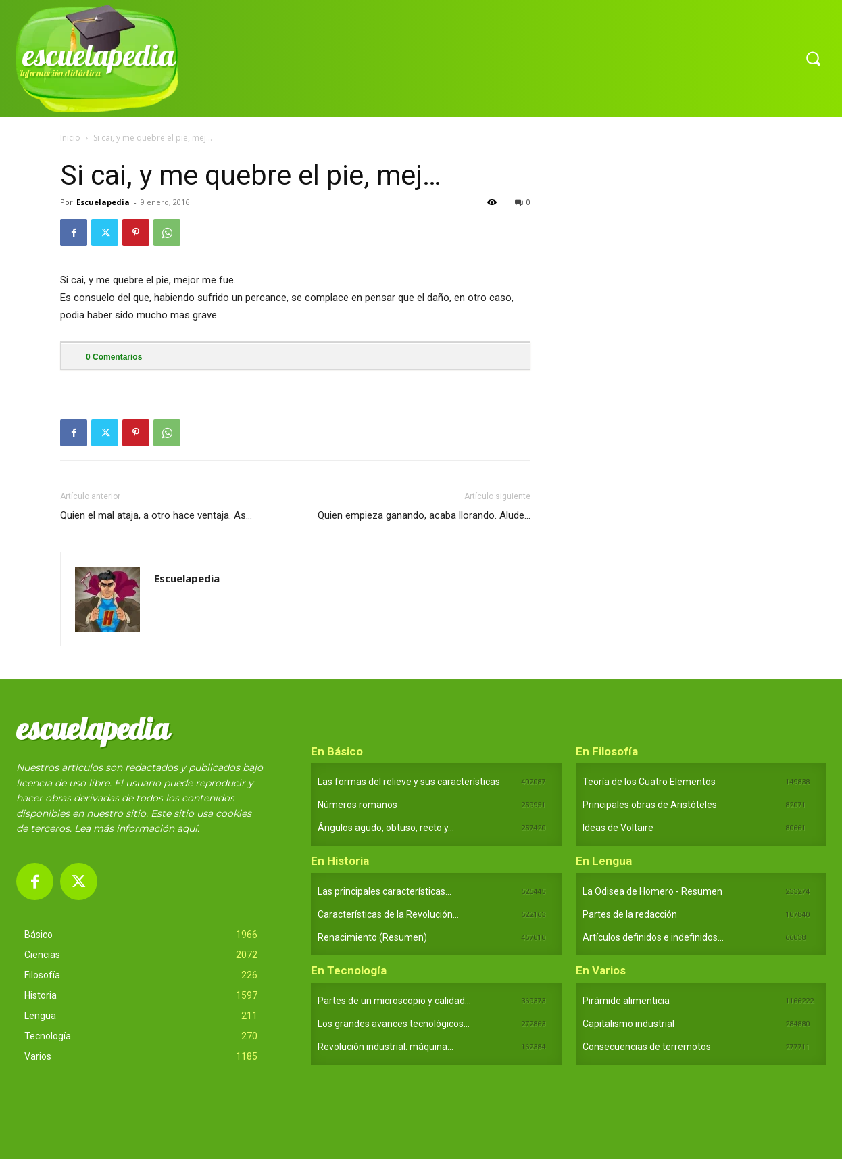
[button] (813, 58)
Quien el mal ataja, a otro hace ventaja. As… (156, 515)
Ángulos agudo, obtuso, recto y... (386, 827)
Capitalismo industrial (628, 1023)
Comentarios (114, 357)
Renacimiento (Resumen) (372, 937)
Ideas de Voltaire (618, 827)
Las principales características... (384, 891)
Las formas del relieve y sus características (409, 781)
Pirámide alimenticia (626, 1000)
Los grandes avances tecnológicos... (394, 1023)
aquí (187, 828)
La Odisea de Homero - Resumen (652, 891)
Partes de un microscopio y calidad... (394, 1000)
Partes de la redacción (630, 914)
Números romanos (357, 804)
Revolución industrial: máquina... (385, 1046)
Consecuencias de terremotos (647, 1046)
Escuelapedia (103, 202)
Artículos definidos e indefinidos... (653, 937)
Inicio (70, 137)
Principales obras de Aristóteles (650, 804)
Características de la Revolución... (388, 914)
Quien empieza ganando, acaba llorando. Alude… (424, 515)
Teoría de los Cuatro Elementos (649, 781)
